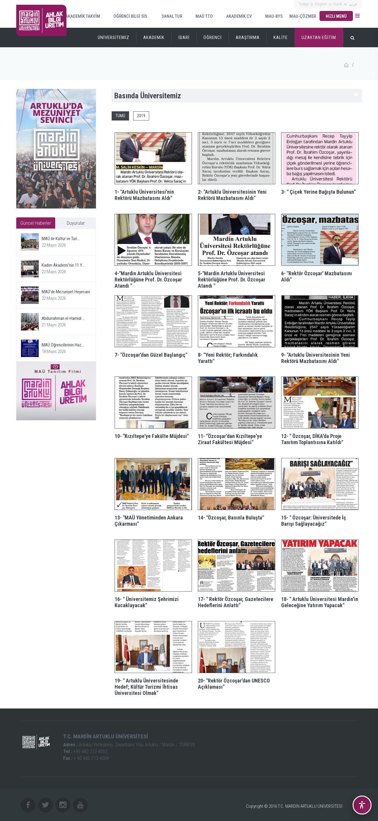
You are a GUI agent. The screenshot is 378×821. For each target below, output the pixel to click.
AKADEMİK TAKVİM (79, 16)
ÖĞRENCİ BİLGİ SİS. (127, 16)
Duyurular (76, 223)
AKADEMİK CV (235, 16)
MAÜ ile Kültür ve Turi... (61, 238)
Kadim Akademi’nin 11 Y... (63, 265)
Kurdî (338, 4)
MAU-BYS (270, 16)
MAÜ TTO (200, 16)
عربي (353, 4)
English (321, 4)
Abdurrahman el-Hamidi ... (63, 318)
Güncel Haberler (35, 223)
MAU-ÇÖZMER (302, 16)
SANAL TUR (168, 16)
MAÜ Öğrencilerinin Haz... (63, 345)
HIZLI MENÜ (336, 16)
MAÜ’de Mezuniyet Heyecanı (66, 291)
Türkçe (303, 4)
